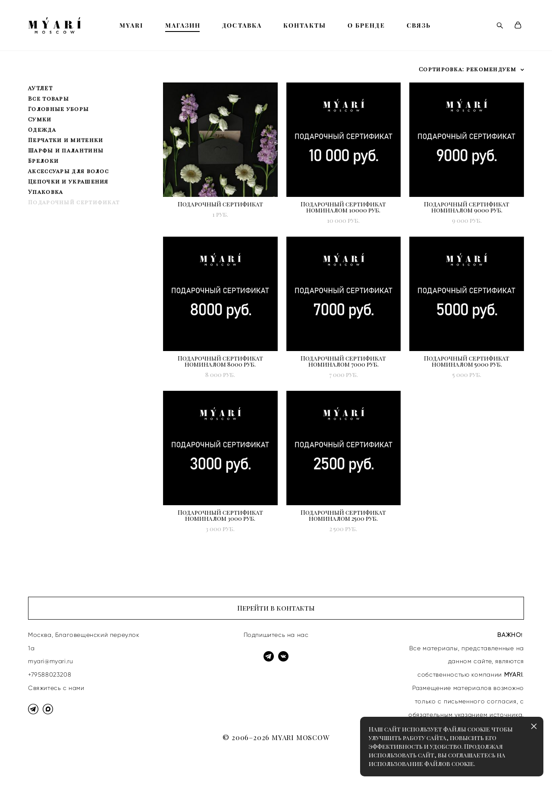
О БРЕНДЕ (366, 25)
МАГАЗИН (183, 25)
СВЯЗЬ (419, 25)
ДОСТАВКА (242, 25)
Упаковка (45, 191)
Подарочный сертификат (73, 202)
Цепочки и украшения (68, 181)
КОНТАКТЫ (304, 25)
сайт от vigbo (45, 765)
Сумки (40, 119)
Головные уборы (58, 108)
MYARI (131, 25)
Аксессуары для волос (68, 170)
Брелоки (43, 160)
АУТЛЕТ (40, 88)
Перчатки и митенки (65, 139)
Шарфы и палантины (66, 150)
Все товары (48, 98)
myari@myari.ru (50, 661)
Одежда (42, 129)
